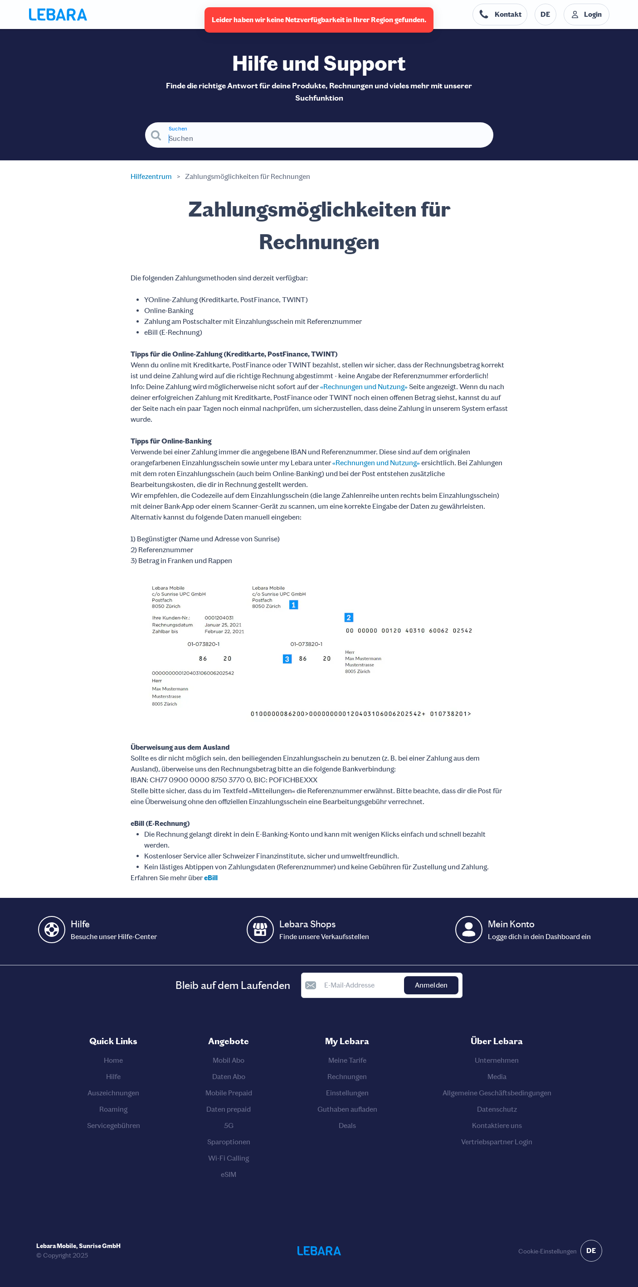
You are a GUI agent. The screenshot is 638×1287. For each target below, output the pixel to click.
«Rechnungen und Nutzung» (364, 386)
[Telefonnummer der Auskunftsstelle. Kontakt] (499, 14)
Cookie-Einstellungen (547, 1251)
